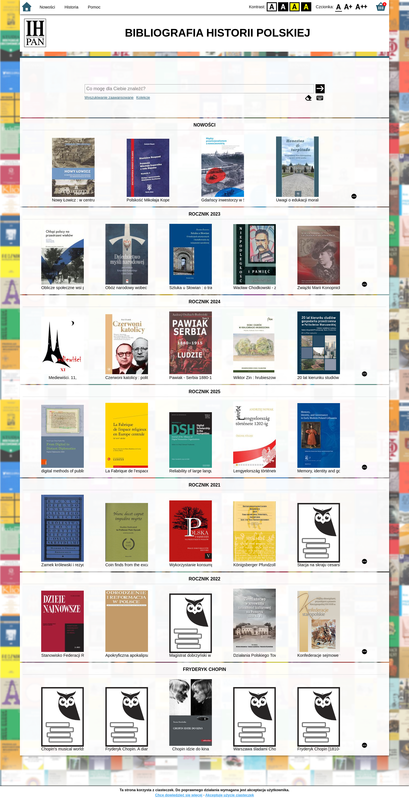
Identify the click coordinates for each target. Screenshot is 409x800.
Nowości (47, 7)
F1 (348, 6)
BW (283, 6)
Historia (71, 7)
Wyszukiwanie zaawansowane (109, 97)
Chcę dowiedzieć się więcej (178, 795)
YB (295, 6)
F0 (338, 6)
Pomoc (94, 7)
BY (306, 6)
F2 (361, 6)
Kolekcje (143, 97)
